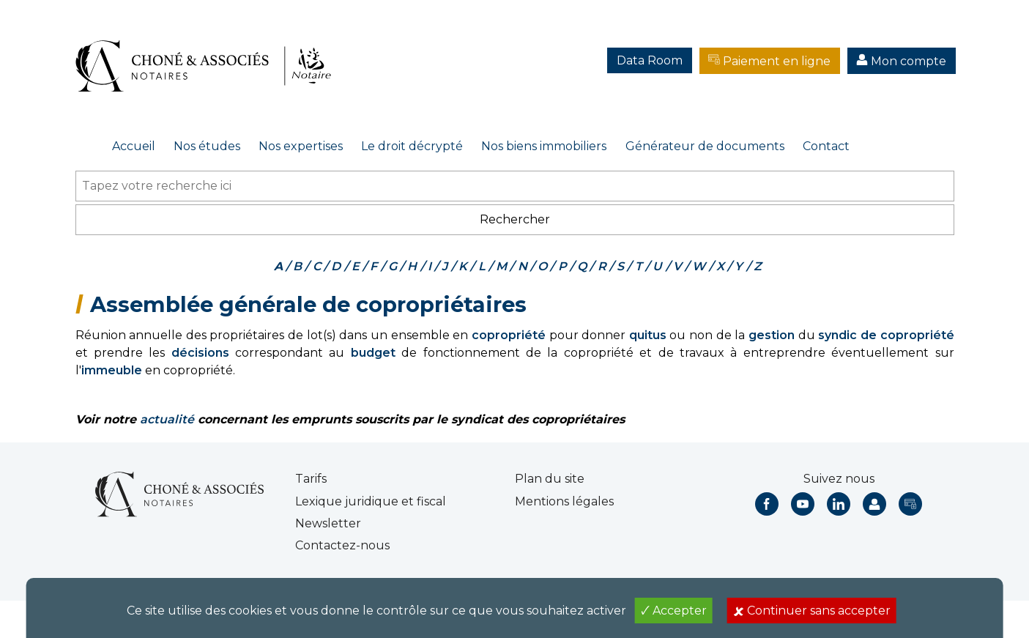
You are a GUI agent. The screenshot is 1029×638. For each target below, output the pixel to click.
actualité (167, 419)
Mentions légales (564, 501)
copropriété (509, 335)
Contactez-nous (342, 545)
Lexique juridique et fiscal (370, 501)
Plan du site (549, 479)
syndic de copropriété (886, 335)
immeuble (111, 370)
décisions (200, 353)
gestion (771, 335)
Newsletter (328, 523)
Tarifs (311, 479)
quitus (647, 335)
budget (373, 353)
